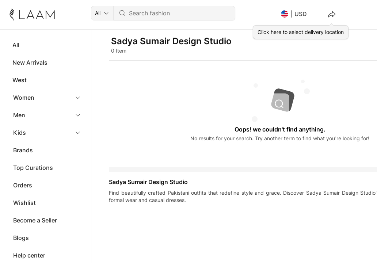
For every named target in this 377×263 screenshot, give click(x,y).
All (15, 45)
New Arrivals (29, 62)
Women (23, 97)
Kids (19, 132)
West (19, 80)
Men (19, 115)
